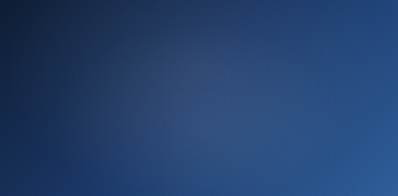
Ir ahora (199, 146)
